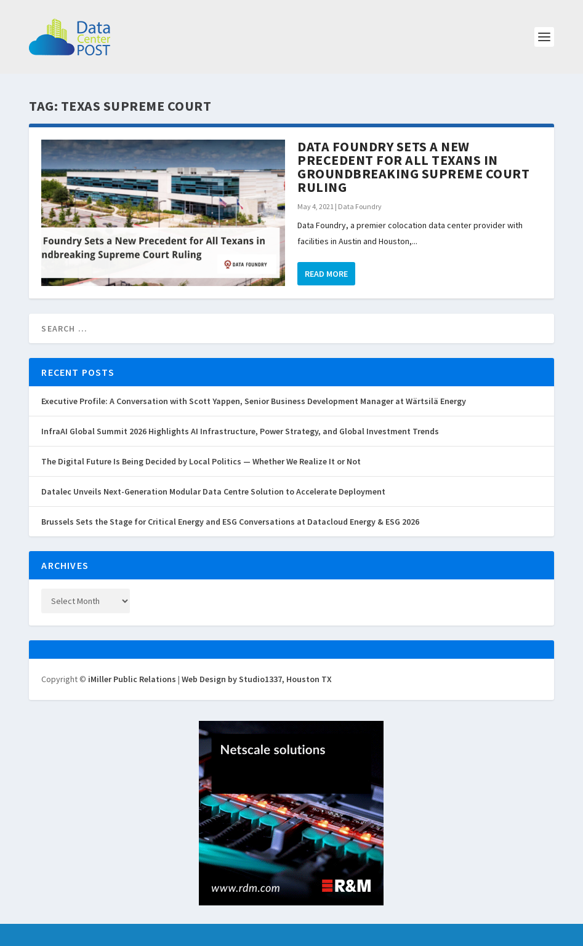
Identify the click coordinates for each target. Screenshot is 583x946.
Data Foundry (360, 206)
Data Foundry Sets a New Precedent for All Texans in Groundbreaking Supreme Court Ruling (413, 167)
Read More (326, 273)
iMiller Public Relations (132, 679)
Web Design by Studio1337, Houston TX (257, 679)
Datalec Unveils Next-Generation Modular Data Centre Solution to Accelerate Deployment (213, 491)
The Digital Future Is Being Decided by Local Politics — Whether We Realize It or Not (201, 461)
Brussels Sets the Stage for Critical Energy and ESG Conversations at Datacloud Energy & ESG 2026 (230, 521)
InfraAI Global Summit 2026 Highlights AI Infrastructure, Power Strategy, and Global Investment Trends (240, 431)
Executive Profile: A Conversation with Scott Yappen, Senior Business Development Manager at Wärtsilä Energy (253, 401)
